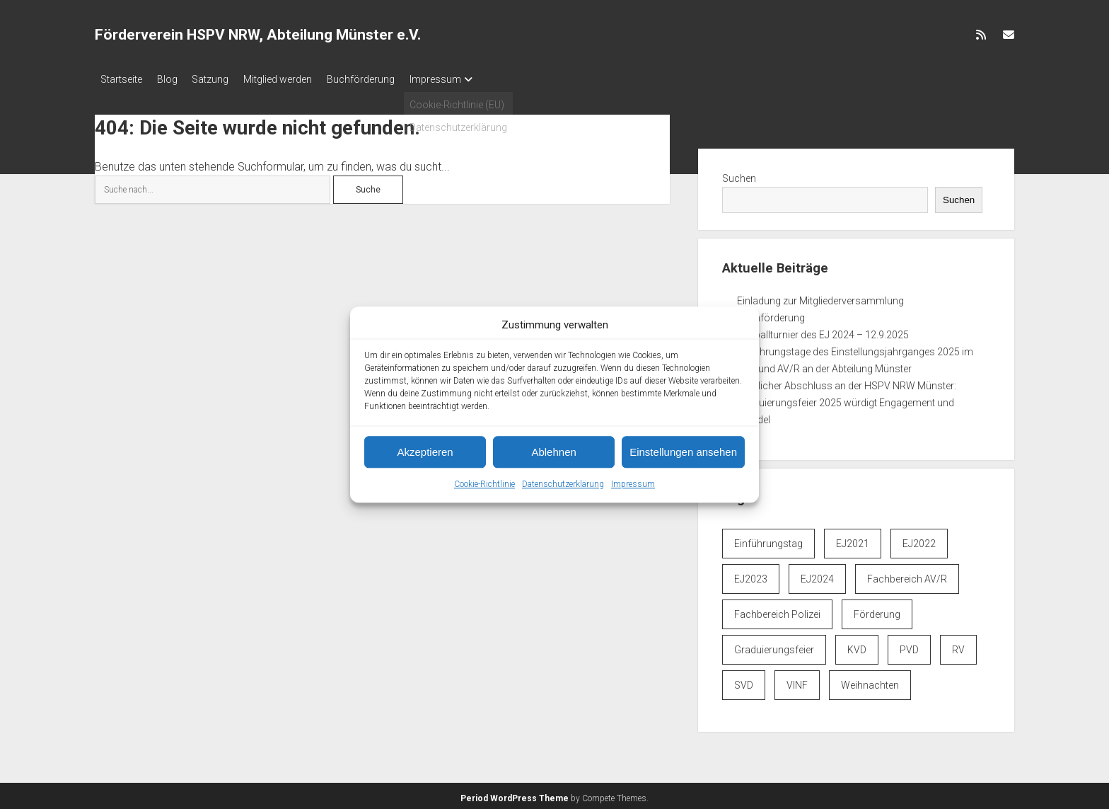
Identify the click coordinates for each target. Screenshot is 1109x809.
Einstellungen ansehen (683, 452)
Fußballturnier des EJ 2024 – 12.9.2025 (823, 330)
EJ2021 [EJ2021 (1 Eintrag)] (852, 540)
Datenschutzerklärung (563, 484)
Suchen (739, 174)
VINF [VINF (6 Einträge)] (797, 681)
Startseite (121, 79)
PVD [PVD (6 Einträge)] (909, 646)
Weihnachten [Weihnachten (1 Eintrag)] (870, 681)
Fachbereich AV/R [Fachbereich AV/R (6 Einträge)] (907, 575)
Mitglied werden (297, 79)
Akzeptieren (425, 452)
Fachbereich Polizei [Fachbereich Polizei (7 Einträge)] (777, 610)
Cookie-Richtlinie (484, 484)
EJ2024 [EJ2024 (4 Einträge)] (817, 575)
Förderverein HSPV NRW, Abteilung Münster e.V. (258, 34)
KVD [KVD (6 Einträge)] (856, 646)
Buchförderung (387, 79)
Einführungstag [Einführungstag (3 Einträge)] (768, 540)
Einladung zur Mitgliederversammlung (820, 296)
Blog (173, 79)
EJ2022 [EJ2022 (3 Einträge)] (919, 540)
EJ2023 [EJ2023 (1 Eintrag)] (750, 575)
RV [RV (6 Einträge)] (958, 646)
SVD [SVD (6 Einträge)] (743, 681)
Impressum (633, 484)
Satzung (223, 79)
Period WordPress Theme (514, 795)
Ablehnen (553, 452)
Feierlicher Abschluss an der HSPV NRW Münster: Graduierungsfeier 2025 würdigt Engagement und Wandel (846, 398)
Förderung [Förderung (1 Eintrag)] (877, 610)
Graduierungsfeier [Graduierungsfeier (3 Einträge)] (774, 646)
